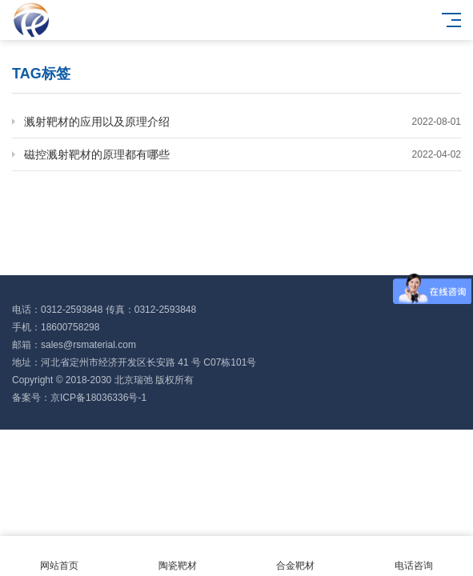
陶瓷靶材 (177, 556)
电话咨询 (414, 556)
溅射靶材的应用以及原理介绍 (242, 122)
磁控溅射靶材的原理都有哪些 (242, 154)
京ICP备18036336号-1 (98, 397)
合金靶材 (296, 556)
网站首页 (59, 556)
